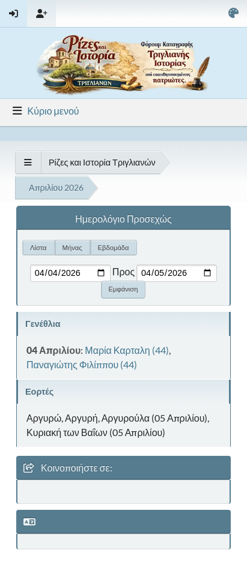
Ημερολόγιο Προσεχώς (123, 218)
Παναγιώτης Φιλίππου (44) (81, 364)
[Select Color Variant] (233, 13)
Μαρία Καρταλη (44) (126, 350)
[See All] (28, 162)
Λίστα (38, 247)
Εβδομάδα (113, 247)
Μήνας (72, 247)
